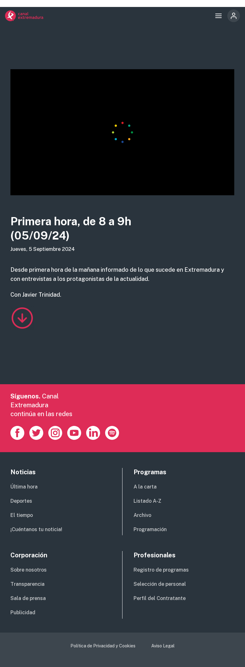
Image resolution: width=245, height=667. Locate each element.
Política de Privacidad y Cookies (102, 645)
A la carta (145, 487)
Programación (150, 529)
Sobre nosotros (28, 570)
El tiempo (21, 515)
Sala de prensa (28, 598)
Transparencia (27, 584)
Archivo (142, 515)
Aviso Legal (163, 645)
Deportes (21, 501)
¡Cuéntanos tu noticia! (36, 529)
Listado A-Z (147, 501)
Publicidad (22, 612)
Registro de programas (161, 570)
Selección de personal (160, 584)
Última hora (24, 487)
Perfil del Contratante (160, 598)
